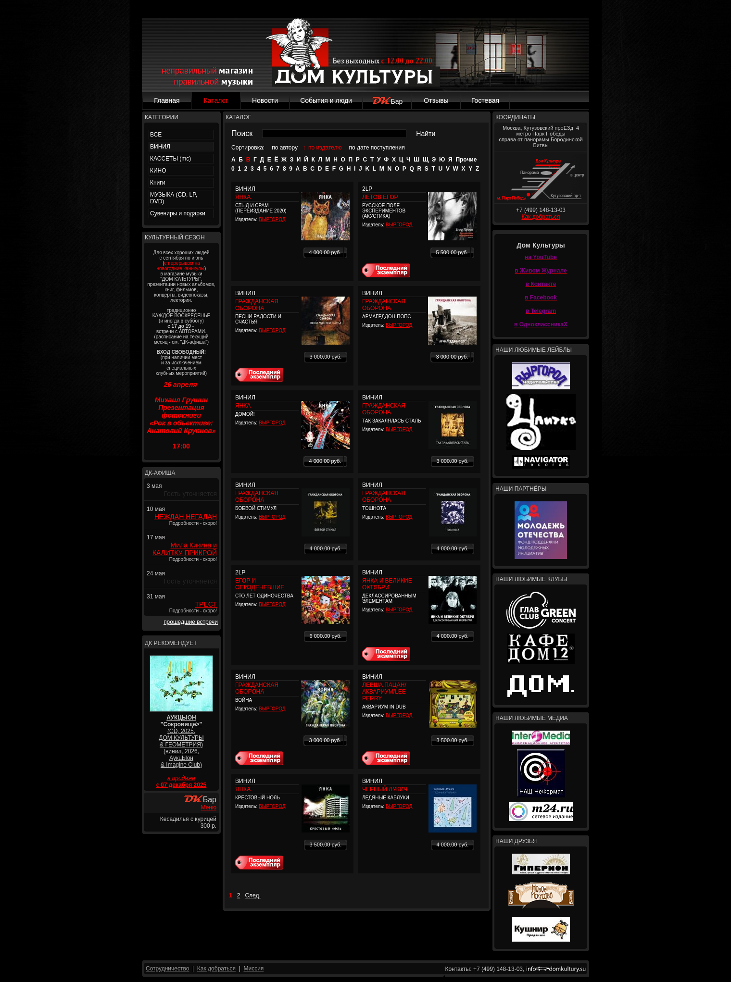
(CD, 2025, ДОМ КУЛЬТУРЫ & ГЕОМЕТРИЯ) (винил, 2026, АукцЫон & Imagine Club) (181, 741)
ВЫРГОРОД (272, 219)
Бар (387, 101)
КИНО (158, 170)
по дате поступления (377, 147)
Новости (265, 100)
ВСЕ (156, 134)
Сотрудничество (167, 968)
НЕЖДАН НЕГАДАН (185, 517)
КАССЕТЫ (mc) (170, 158)
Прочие (466, 159)
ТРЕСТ (206, 604)
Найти (425, 133)
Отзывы (436, 100)
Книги (157, 182)
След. (252, 895)
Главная (166, 100)
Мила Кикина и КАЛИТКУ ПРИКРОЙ (184, 549)
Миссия (253, 968)
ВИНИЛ (160, 146)
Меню (208, 807)
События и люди (326, 100)
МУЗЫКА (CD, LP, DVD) (173, 198)
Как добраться (540, 216)
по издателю (325, 147)
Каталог (216, 100)
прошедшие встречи (191, 622)
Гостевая (485, 100)
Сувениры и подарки (177, 213)
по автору (285, 147)
